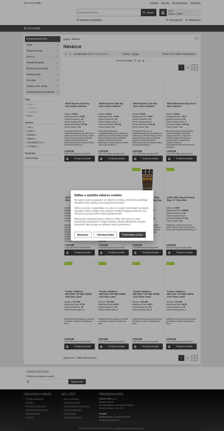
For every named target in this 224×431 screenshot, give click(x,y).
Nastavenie (82, 235)
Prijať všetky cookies (132, 235)
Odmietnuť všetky (105, 235)
